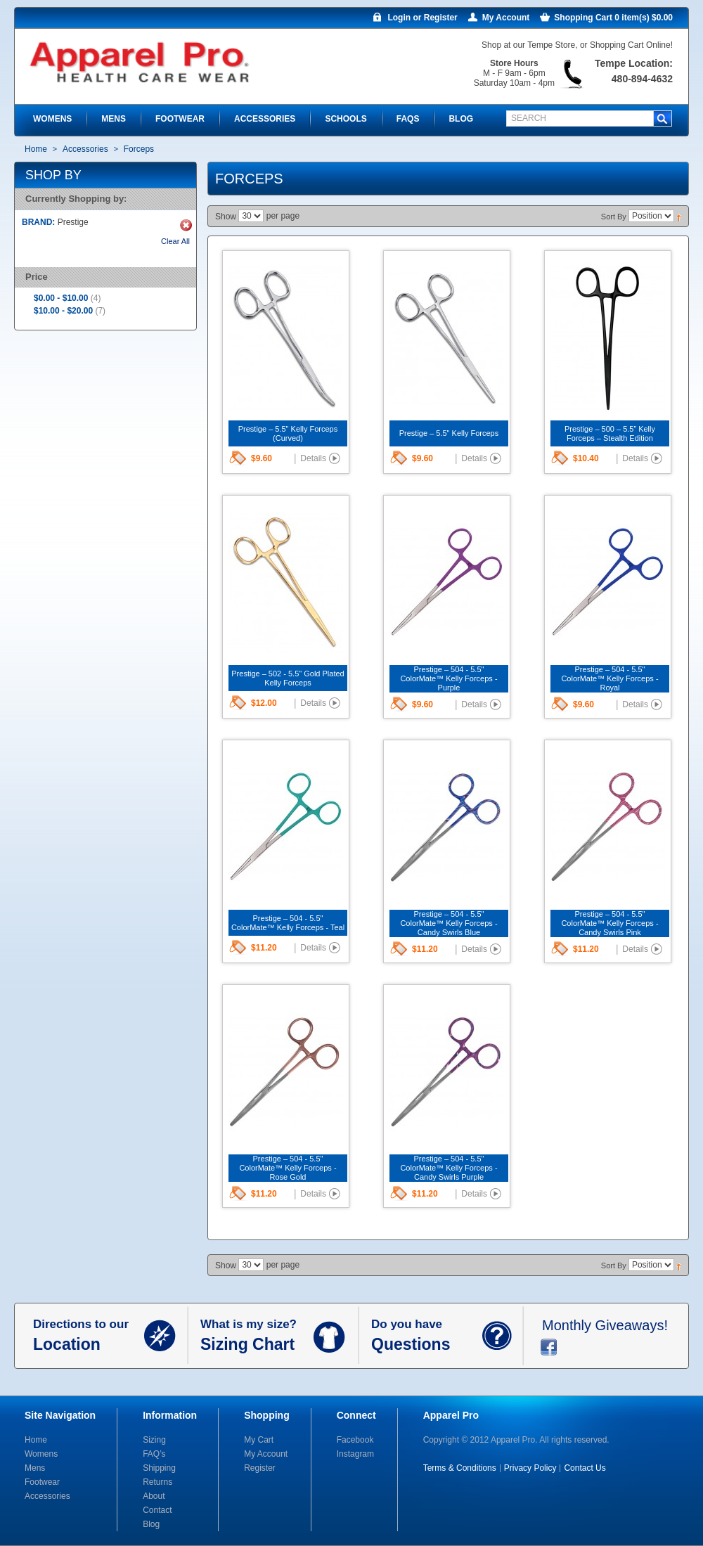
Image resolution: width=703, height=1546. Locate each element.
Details (313, 458)
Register (260, 1468)
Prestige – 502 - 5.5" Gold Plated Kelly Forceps (287, 678)
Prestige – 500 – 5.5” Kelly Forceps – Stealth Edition (610, 433)
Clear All (175, 241)
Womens (41, 1454)
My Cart (258, 1440)
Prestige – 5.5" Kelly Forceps (448, 433)
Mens (35, 1468)
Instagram (355, 1454)
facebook (549, 1347)
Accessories (85, 149)
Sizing (154, 1440)
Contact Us (584, 1468)
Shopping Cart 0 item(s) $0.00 (613, 17)
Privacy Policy (530, 1468)
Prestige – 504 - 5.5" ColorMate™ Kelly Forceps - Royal (609, 678)
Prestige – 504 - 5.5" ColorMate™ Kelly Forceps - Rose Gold (287, 1167)
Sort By (613, 216)
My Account (506, 17)
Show (225, 216)
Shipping (159, 1468)
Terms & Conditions (459, 1468)
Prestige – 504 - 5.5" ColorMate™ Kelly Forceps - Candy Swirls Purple (448, 1167)
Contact (157, 1510)
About (154, 1496)
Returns (157, 1482)
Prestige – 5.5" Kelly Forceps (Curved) (287, 433)
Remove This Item (186, 225)
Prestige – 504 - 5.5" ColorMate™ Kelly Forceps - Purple (448, 678)
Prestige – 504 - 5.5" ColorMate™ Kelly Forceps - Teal (287, 923)
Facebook (355, 1440)
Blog (151, 1524)
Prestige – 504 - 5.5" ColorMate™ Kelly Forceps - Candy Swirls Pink (609, 923)
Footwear (42, 1482)
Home (36, 149)
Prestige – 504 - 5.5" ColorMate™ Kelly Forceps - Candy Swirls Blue (448, 923)
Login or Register (422, 17)
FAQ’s (154, 1454)
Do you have (426, 1336)
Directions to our (88, 1336)
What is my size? (257, 1336)
